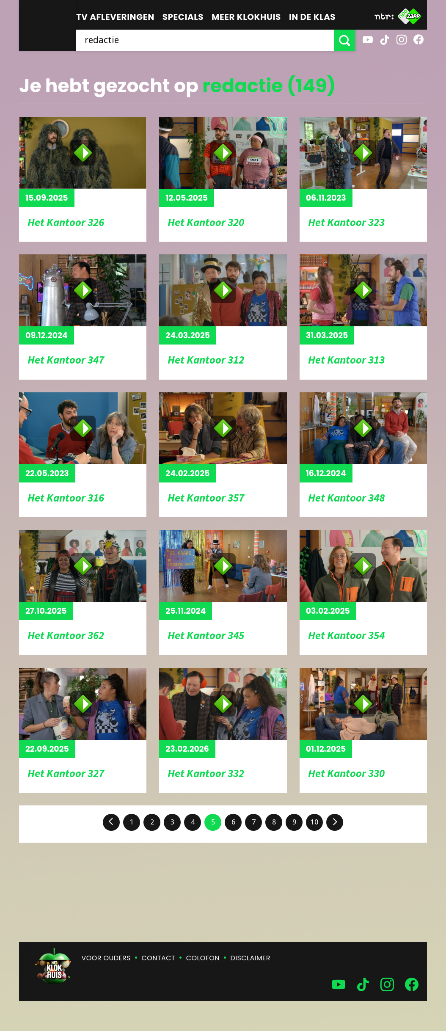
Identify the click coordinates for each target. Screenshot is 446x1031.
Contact (158, 958)
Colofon (203, 958)
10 (314, 822)
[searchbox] (205, 40)
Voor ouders (106, 958)
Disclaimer (250, 958)
